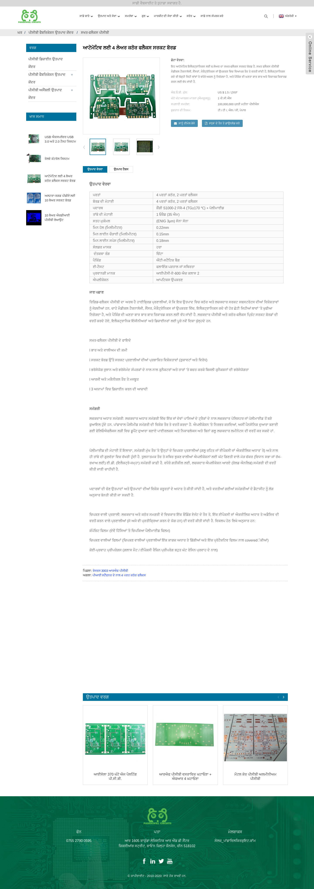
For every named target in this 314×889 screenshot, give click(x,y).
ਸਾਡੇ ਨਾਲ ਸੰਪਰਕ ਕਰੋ (212, 16)
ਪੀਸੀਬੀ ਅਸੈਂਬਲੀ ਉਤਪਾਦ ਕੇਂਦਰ (45, 94)
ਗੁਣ (145, 16)
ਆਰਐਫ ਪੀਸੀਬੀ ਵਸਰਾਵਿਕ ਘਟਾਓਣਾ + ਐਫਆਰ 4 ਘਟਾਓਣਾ (185, 776)
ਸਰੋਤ (191, 16)
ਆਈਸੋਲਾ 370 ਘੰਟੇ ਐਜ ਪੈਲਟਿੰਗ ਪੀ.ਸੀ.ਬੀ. (115, 776)
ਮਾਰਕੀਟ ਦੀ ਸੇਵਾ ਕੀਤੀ (168, 16)
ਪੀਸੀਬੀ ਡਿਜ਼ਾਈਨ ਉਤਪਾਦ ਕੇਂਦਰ (45, 63)
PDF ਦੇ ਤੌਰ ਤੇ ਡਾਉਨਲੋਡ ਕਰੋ (224, 123)
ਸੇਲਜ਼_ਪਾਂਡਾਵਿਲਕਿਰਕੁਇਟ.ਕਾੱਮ (235, 844)
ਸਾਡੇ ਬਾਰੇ (86, 16)
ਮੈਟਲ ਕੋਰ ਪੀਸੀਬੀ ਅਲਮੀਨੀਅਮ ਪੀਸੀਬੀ (255, 776)
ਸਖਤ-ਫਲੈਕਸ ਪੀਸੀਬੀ (95, 32)
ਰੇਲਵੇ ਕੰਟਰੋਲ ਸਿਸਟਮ (57, 158)
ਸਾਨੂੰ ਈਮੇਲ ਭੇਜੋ (187, 123)
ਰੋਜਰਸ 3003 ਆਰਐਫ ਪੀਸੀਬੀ (110, 570)
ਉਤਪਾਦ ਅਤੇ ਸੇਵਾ (109, 16)
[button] (159, 147)
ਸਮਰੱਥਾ (131, 16)
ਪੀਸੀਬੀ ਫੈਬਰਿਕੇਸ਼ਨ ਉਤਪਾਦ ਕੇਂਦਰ (51, 32)
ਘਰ (19, 32)
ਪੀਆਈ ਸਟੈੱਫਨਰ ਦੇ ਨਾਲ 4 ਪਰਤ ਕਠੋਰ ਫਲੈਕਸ (119, 575)
